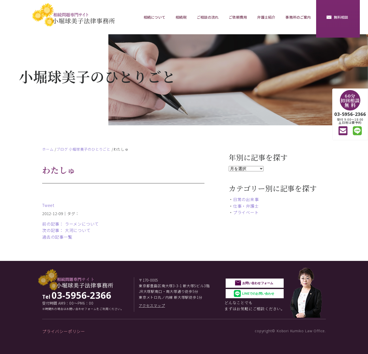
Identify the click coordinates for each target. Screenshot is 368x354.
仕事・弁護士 (246, 206)
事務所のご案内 (298, 17)
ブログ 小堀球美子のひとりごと (83, 149)
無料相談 (341, 17)
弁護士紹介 (266, 17)
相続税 (181, 17)
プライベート (246, 212)
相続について (154, 17)
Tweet (48, 205)
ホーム (47, 149)
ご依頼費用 (238, 17)
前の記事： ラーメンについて (70, 224)
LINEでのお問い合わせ (258, 293)
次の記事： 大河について (66, 230)
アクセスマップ (152, 305)
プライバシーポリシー (63, 331)
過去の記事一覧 (57, 237)
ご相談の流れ (207, 17)
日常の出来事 (246, 199)
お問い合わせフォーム (257, 283)
